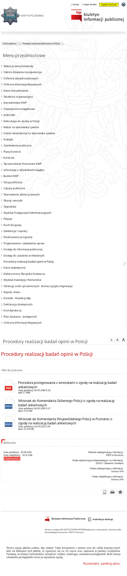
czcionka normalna (111, 339)
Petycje (8, 218)
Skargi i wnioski (13, 200)
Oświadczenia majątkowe (19, 109)
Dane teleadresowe (16, 90)
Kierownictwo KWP (15, 102)
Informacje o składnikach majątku (24, 170)
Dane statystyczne (15, 267)
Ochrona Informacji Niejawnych (22, 84)
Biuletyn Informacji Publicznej (65, 518)
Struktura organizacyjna (18, 96)
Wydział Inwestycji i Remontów (22, 279)
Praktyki (8, 139)
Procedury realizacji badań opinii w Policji (41, 43)
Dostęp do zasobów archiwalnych (24, 255)
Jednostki (9, 115)
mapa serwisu (89, 4)
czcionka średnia (117, 339)
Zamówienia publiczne (17, 145)
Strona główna (9, 43)
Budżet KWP (11, 176)
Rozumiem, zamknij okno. (102, 563)
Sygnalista (10, 206)
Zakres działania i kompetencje (23, 72)
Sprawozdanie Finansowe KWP (23, 163)
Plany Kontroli (12, 151)
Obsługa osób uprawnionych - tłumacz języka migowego (38, 286)
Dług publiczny (13, 182)
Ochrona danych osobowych (21, 78)
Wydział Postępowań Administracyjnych (27, 212)
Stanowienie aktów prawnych (22, 194)
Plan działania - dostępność (20, 316)
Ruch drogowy (12, 225)
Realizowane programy (18, 237)
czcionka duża (123, 339)
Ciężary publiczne (14, 188)
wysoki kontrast (109, 4)
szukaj (75, 4)
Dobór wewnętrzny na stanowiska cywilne (29, 133)
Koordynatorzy (13, 310)
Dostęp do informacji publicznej (23, 249)
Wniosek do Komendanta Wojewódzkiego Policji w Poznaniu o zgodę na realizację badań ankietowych (65, 421)
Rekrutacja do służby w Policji (22, 121)
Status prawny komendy (18, 66)
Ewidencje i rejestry (15, 231)
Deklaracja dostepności (18, 304)
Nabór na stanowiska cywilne (21, 127)
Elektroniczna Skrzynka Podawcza (24, 273)
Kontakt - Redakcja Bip (17, 298)
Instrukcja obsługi (100, 519)
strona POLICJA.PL (123, 4)
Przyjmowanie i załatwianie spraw (24, 243)
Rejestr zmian (12, 292)
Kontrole (9, 157)
